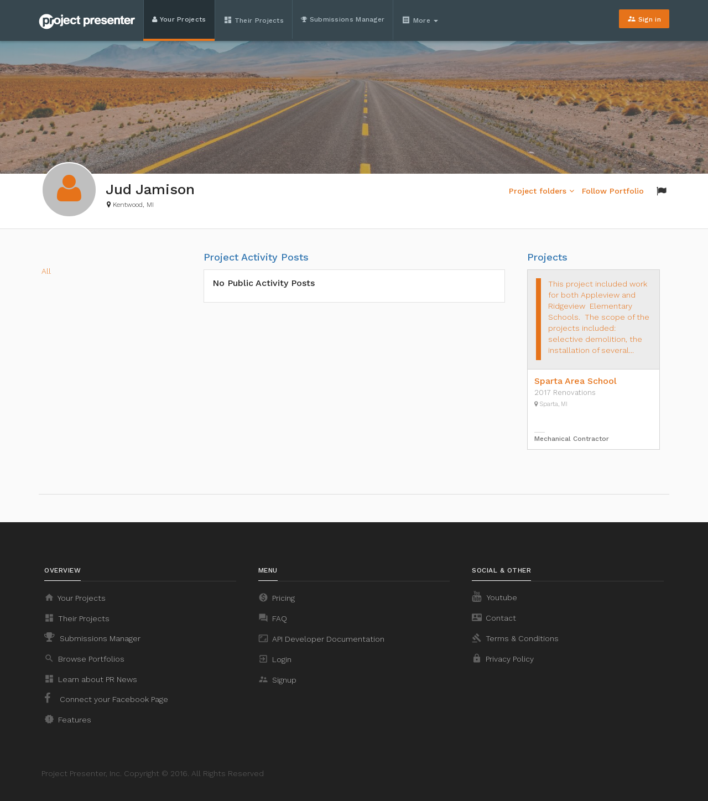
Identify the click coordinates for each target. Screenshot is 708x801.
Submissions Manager (342, 19)
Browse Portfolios (84, 658)
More (421, 19)
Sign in (644, 18)
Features (67, 719)
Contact (494, 617)
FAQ (272, 618)
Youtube (494, 596)
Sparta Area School (575, 381)
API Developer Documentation (321, 638)
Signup (277, 679)
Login (274, 659)
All (46, 271)
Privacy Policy (503, 658)
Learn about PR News (90, 679)
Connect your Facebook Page (106, 698)
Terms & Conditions (515, 638)
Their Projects (253, 19)
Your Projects (179, 19)
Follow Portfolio (613, 190)
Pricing (276, 597)
